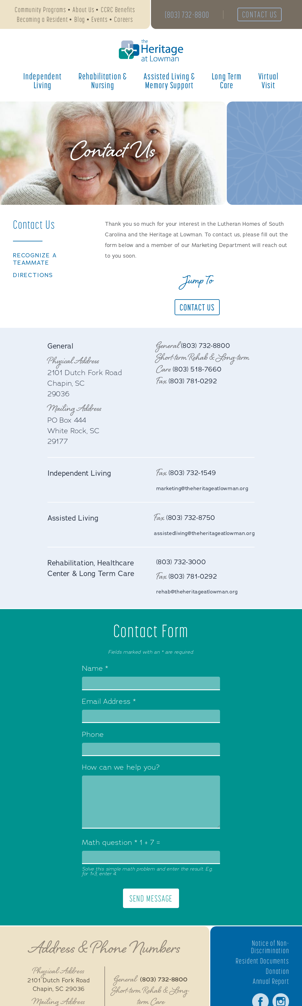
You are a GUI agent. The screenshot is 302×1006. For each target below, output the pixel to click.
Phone (93, 736)
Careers (123, 20)
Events (99, 20)
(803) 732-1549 (194, 472)
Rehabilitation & (102, 82)
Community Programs (40, 10)
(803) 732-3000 (182, 562)
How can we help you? (121, 769)
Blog (79, 20)
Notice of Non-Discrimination (269, 948)
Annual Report (270, 983)
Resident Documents (261, 962)
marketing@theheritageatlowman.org (203, 488)
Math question (109, 844)
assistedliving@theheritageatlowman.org (202, 533)
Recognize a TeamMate (35, 259)
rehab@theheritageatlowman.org (198, 592)
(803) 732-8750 (188, 518)
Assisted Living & (169, 82)
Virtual (268, 82)
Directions (34, 276)
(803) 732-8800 (187, 15)
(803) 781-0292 (194, 381)
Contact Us (263, 15)
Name (95, 670)
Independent (42, 82)
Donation (277, 973)
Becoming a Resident (42, 20)
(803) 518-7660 (198, 369)
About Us (83, 10)
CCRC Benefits (118, 10)
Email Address (109, 703)
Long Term (227, 82)
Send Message (151, 900)
